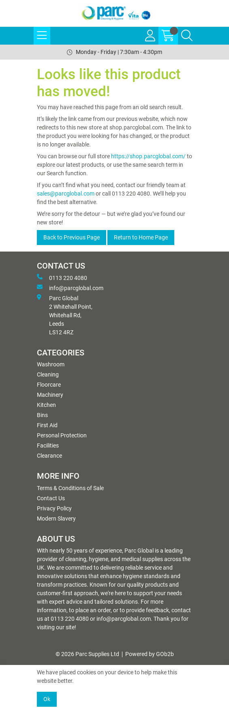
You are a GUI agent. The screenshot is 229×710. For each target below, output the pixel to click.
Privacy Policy (54, 508)
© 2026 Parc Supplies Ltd (87, 654)
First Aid (47, 425)
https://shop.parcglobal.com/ (148, 156)
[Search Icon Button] (187, 36)
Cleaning (48, 374)
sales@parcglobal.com (65, 193)
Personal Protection (62, 435)
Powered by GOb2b (149, 654)
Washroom (50, 364)
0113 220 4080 (62, 277)
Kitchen (46, 405)
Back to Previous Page (71, 237)
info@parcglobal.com (70, 287)
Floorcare (49, 384)
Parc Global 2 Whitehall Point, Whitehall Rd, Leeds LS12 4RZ (64, 315)
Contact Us (51, 498)
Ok (46, 699)
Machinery (50, 395)
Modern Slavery (56, 518)
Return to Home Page (141, 237)
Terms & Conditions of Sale (70, 488)
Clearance (49, 455)
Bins (42, 415)
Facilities (48, 445)
